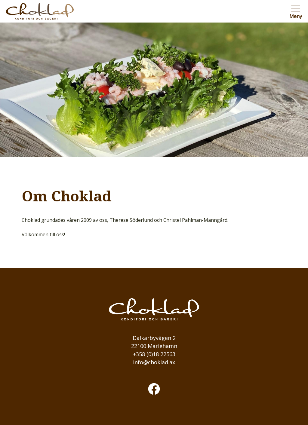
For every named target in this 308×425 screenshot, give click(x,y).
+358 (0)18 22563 (154, 354)
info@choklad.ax (154, 362)
